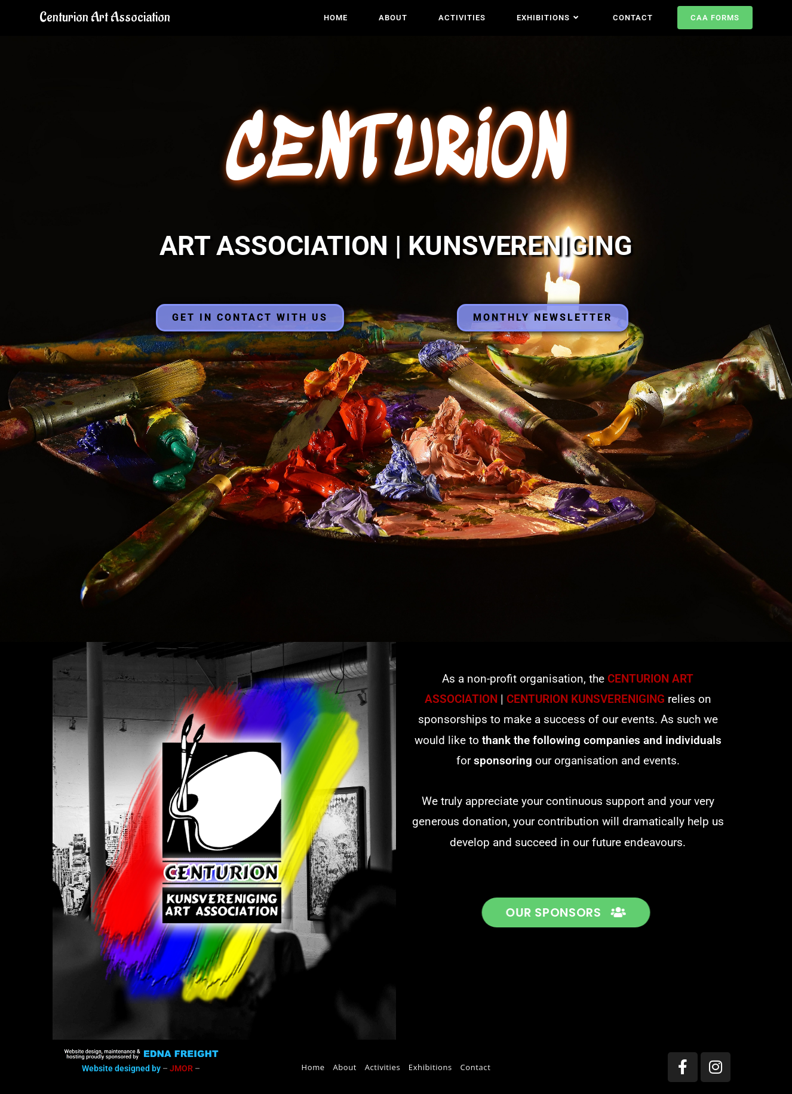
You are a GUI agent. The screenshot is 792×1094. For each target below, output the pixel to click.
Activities (383, 1067)
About (345, 1067)
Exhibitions (430, 1067)
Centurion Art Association (104, 17)
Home (313, 1067)
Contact (476, 1067)
